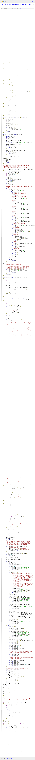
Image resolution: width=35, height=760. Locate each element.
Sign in (33, 1)
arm (5, 4)
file (20, 8)
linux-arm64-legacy (10, 4)
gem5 (2, 4)
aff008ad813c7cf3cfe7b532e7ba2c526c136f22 (24, 4)
